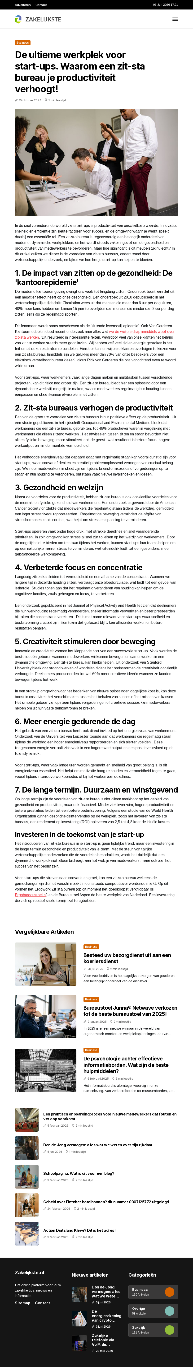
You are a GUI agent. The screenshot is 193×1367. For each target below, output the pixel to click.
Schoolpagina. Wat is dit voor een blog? (78, 1173)
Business (23, 42)
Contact (41, 5)
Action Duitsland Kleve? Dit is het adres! (79, 1230)
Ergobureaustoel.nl (30, 895)
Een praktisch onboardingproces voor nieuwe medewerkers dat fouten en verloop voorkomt (110, 1116)
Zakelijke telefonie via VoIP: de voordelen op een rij (103, 1340)
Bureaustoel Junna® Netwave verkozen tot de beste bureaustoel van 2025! (130, 1011)
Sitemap (22, 1303)
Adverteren (23, 5)
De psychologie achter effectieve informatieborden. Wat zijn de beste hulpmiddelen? (126, 1064)
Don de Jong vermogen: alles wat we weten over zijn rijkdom (97, 1145)
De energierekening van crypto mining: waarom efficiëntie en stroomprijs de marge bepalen (106, 1316)
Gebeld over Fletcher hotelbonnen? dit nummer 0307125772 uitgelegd (106, 1202)
